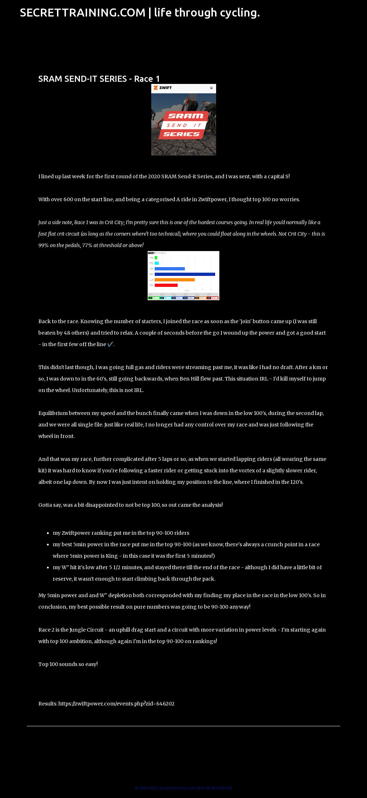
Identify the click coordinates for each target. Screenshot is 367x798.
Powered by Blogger (183, 773)
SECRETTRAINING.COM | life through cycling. (140, 12)
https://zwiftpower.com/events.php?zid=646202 (116, 703)
